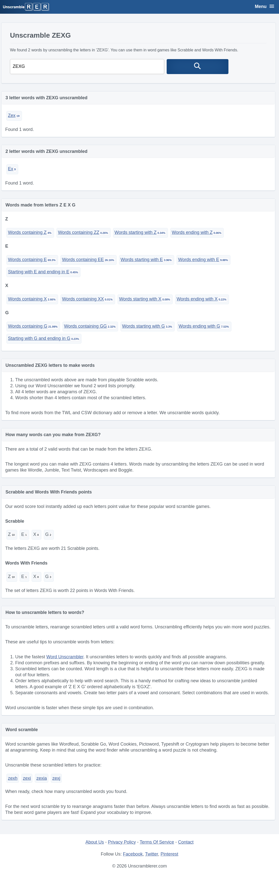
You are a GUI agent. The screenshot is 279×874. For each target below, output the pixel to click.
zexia (41, 778)
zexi (27, 778)
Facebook (133, 854)
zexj (56, 778)
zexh (12, 778)
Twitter (151, 854)
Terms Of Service (157, 842)
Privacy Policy (122, 842)
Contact (186, 842)
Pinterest (169, 854)
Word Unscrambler (64, 656)
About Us (94, 842)
